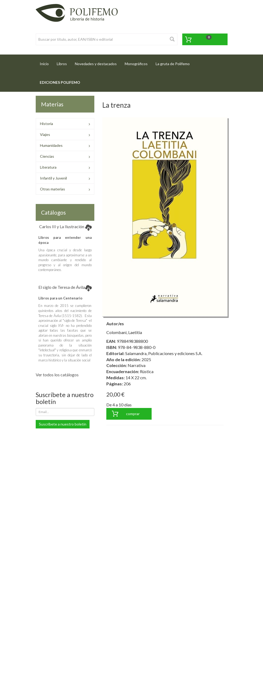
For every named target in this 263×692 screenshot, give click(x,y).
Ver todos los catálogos (57, 374)
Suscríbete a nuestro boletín (62, 424)
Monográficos (136, 63)
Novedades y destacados (96, 63)
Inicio (46, 62)
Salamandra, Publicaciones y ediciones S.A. (163, 353)
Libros (62, 63)
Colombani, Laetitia (124, 332)
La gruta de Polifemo (173, 63)
